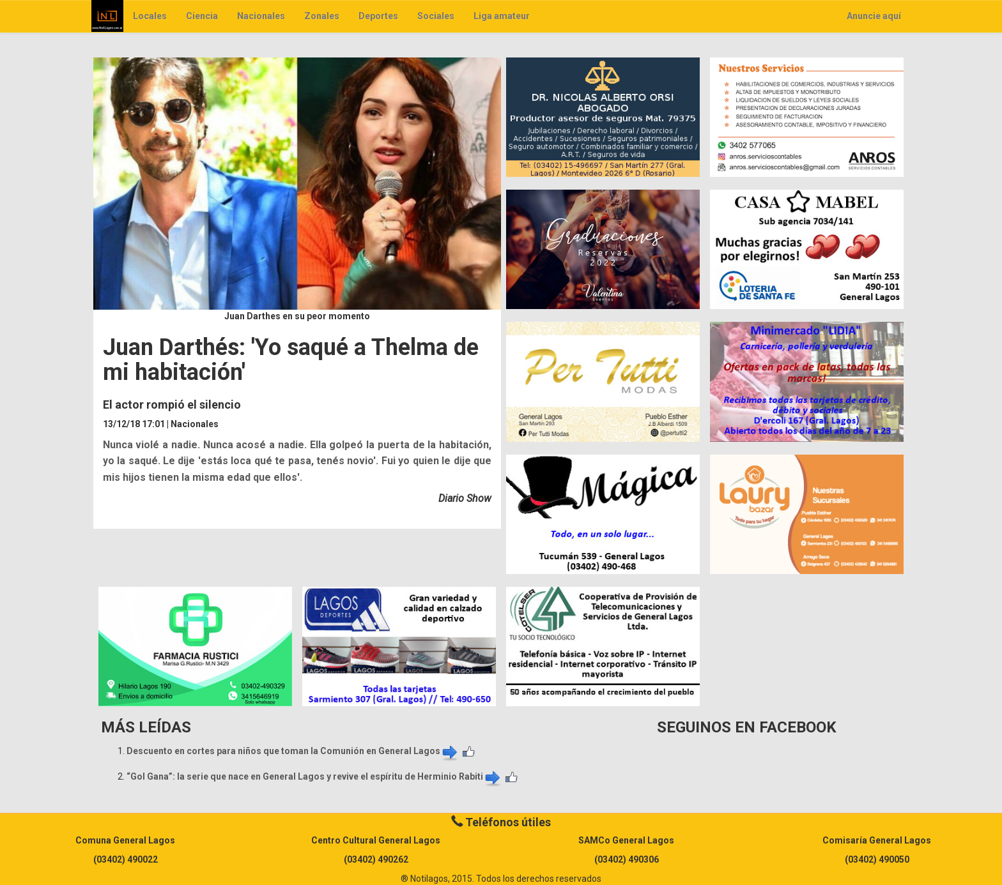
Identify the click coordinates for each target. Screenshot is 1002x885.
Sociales (435, 16)
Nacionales (261, 16)
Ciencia (202, 16)
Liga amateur (502, 16)
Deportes (378, 16)
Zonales (321, 16)
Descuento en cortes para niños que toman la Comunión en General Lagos (293, 751)
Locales (150, 16)
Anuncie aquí (874, 16)
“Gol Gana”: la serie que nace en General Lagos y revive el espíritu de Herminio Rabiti (314, 776)
